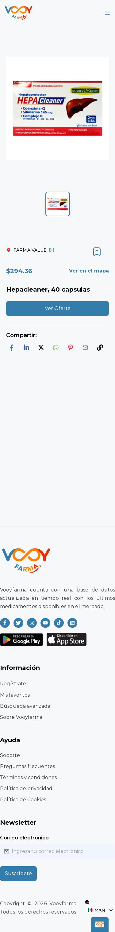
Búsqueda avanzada (25, 706)
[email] (85, 347)
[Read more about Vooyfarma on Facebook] (5, 623)
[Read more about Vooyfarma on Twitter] (18, 623)
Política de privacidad (26, 788)
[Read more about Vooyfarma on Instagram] (32, 623)
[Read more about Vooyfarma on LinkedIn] (72, 623)
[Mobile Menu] (107, 13)
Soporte (10, 755)
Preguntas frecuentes (27, 766)
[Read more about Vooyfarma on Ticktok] (59, 623)
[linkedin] (26, 347)
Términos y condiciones (28, 777)
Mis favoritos (15, 695)
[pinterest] (70, 347)
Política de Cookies (23, 800)
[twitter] (41, 347)
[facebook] (11, 347)
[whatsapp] (55, 347)
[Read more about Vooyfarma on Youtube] (45, 623)
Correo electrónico (24, 838)
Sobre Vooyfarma (21, 717)
